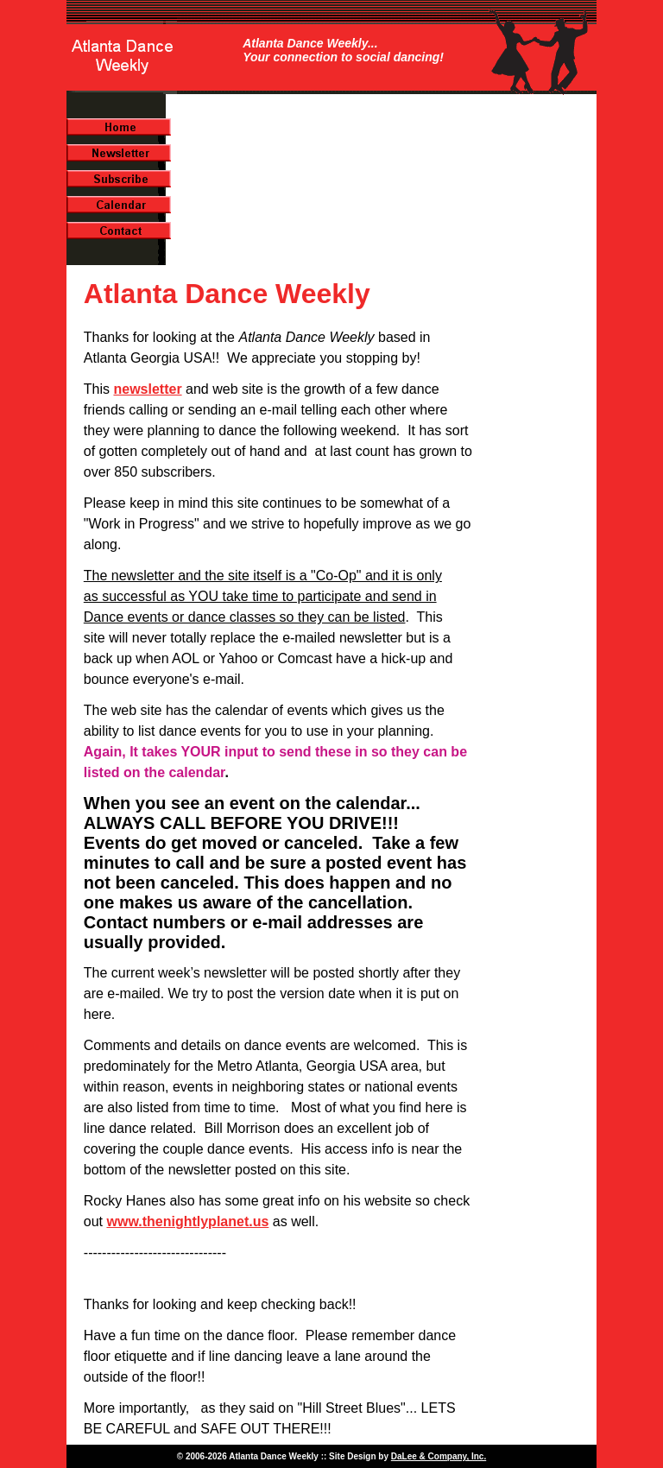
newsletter (147, 389)
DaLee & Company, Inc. (438, 1456)
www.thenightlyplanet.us (187, 1221)
